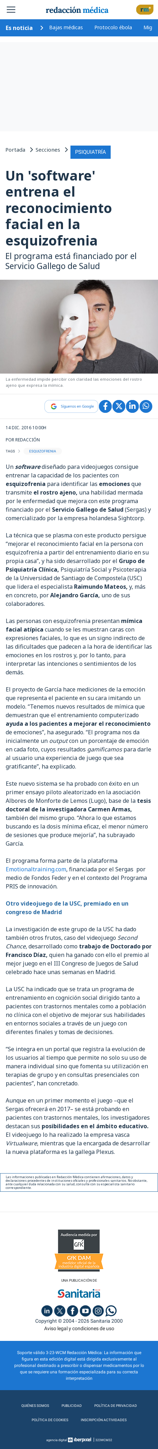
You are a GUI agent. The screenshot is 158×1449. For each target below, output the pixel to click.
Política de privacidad (115, 1406)
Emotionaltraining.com (36, 869)
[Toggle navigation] (11, 9)
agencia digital (56, 1440)
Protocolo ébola (113, 27)
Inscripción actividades (104, 1420)
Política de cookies (50, 1420)
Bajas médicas (66, 27)
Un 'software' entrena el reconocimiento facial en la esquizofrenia (58, 207)
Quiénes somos (35, 1406)
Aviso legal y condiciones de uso (79, 1328)
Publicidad (72, 1406)
